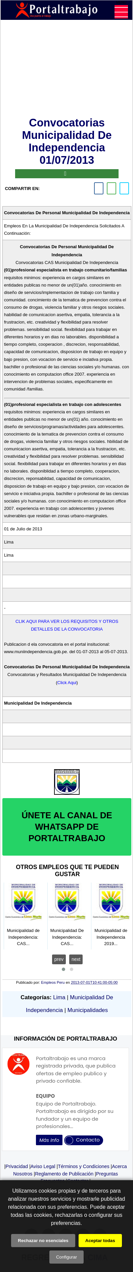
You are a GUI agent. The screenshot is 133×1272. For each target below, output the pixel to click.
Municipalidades (88, 1010)
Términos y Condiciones (83, 1166)
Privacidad (16, 1166)
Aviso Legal (43, 1166)
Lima (59, 997)
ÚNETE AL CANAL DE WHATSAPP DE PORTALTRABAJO (66, 826)
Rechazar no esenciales (43, 1240)
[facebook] (98, 188)
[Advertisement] (67, 69)
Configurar (66, 1257)
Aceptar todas (100, 1240)
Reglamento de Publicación (64, 1173)
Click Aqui (67, 682)
